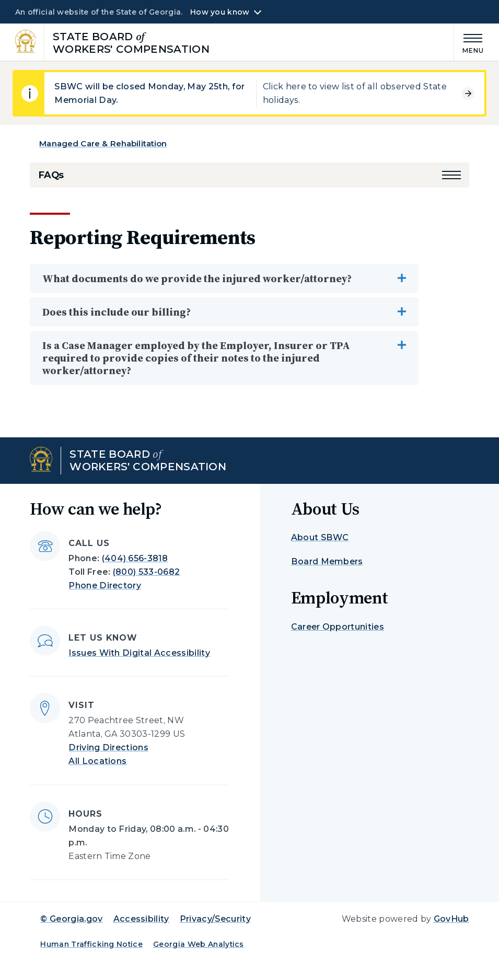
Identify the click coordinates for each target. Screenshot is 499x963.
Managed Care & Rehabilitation (103, 143)
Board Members (327, 561)
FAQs (51, 175)
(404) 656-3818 (135, 558)
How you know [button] (219, 12)
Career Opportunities (337, 627)
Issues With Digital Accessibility (139, 653)
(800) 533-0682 (146, 572)
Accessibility (141, 919)
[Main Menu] (469, 42)
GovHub (451, 919)
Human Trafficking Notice (91, 944)
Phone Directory (104, 585)
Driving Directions (108, 747)
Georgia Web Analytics (198, 944)
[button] (451, 175)
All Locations (97, 761)
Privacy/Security (215, 919)
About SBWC (320, 537)
